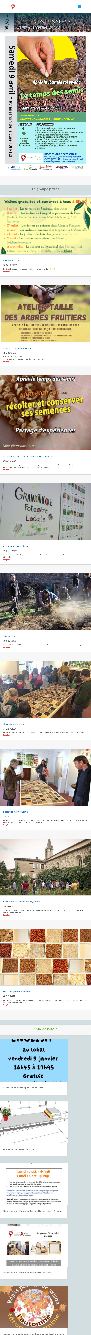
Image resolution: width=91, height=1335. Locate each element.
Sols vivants (9, 636)
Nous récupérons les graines (17, 991)
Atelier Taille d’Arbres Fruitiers (18, 348)
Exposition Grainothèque (15, 812)
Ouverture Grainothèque (15, 546)
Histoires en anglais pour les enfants (23, 1087)
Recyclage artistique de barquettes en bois (27, 1272)
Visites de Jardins (11, 260)
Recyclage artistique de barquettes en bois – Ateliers (32, 1211)
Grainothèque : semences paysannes (21, 902)
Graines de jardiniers (13, 724)
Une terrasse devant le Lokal (19, 1149)
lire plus (6, 271)
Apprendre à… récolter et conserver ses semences (28, 456)
